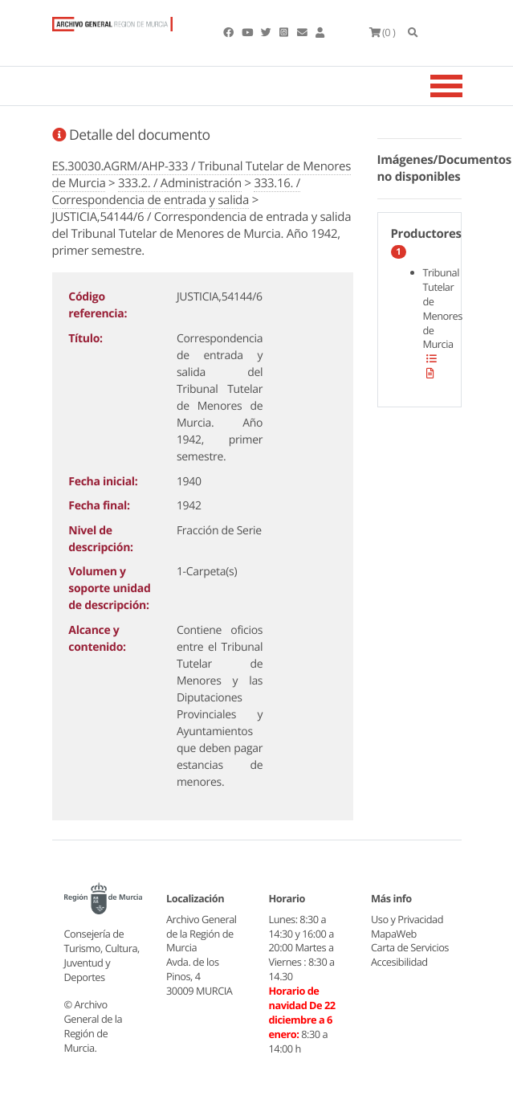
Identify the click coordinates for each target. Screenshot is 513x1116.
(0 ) (382, 32)
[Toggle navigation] (466, 86)
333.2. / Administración (180, 183)
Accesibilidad (399, 962)
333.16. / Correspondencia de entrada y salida (176, 191)
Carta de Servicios (410, 947)
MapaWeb (394, 933)
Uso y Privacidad (407, 919)
